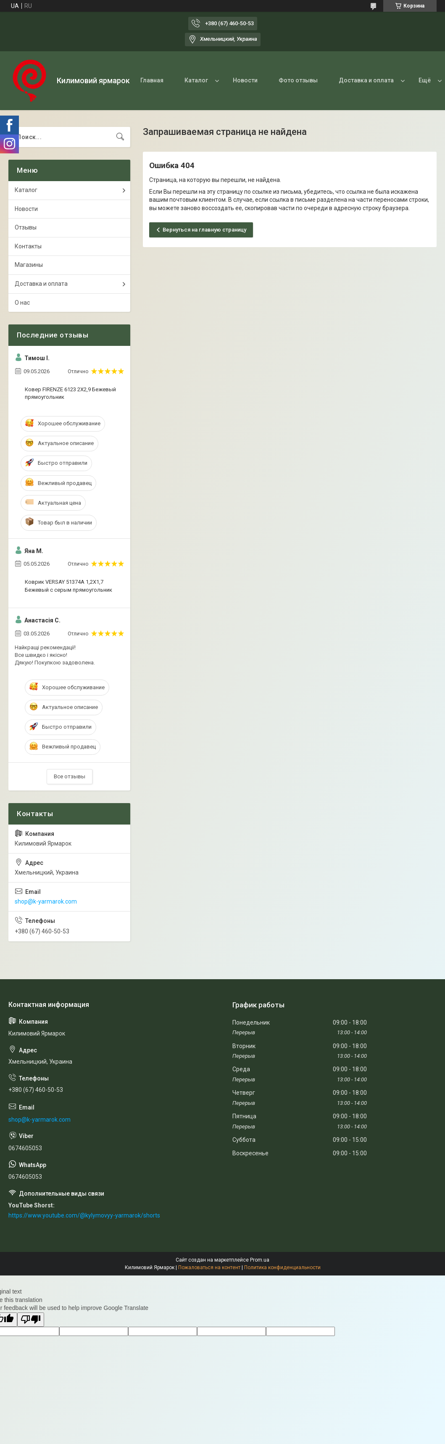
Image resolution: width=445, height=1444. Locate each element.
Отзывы (26, 227)
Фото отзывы (298, 80)
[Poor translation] (30, 1319)
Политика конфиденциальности (282, 1267)
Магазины (29, 264)
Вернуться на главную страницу (204, 230)
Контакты (28, 246)
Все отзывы (69, 776)
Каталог (196, 80)
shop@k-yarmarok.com (46, 901)
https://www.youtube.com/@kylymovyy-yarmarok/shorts (84, 1215)
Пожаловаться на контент (209, 1267)
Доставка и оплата (366, 80)
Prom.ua (259, 1260)
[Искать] (120, 137)
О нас (22, 302)
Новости (245, 80)
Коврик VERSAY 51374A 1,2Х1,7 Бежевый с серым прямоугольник (68, 586)
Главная (151, 80)
